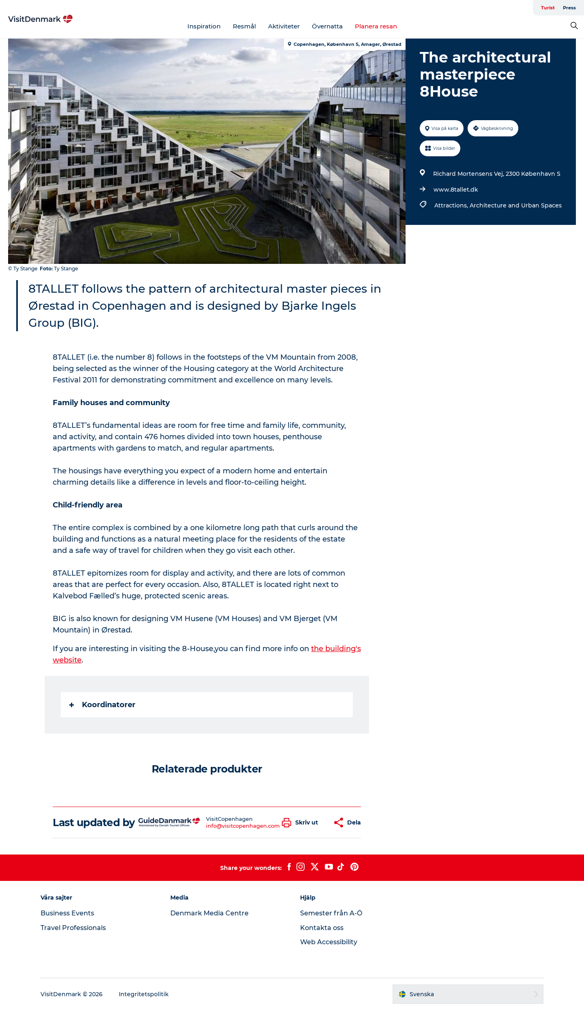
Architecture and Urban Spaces (516, 205)
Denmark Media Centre (209, 913)
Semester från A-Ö (331, 913)
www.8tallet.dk (456, 189)
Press (569, 8)
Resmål (244, 26)
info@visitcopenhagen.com (243, 825)
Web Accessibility (328, 942)
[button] (302, 822)
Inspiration (204, 26)
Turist (548, 8)
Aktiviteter (284, 26)
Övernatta (327, 26)
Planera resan (376, 26)
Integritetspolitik (144, 994)
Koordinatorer (102, 704)
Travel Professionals (73, 928)
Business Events (67, 913)
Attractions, (452, 205)
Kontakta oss (322, 928)
